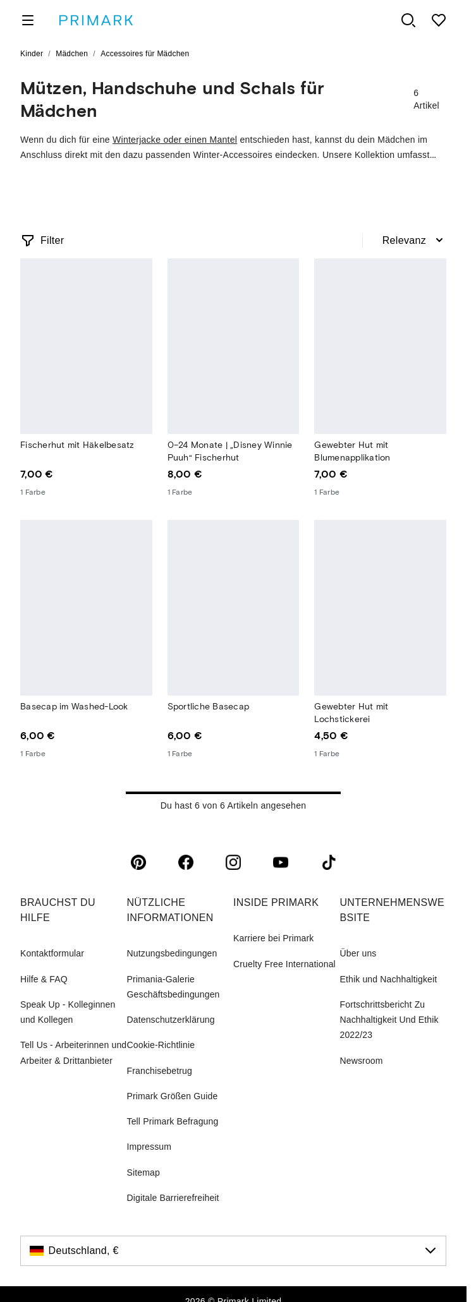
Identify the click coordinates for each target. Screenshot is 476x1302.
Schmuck (339, 192)
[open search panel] (408, 20)
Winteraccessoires (72, 192)
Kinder (31, 53)
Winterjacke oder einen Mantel (175, 140)
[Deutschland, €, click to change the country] (233, 1251)
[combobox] (414, 241)
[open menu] (27, 20)
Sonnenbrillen (172, 192)
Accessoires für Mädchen (145, 53)
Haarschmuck (260, 192)
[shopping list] (438, 20)
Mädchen (72, 53)
